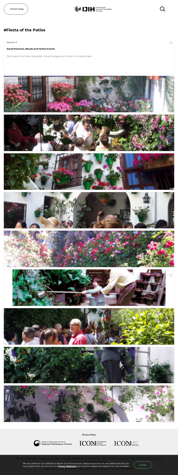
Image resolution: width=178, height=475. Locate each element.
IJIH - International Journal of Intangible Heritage (94, 9)
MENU (171, 9)
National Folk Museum (56, 443)
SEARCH (163, 9)
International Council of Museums (96, 443)
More (171, 43)
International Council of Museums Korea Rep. (130, 443)
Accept (143, 465)
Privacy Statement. (67, 466)
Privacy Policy (89, 435)
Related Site (16, 9)
